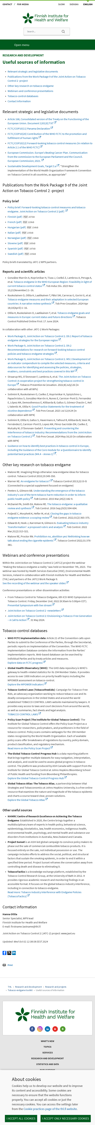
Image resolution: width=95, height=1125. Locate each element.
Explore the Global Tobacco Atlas (28, 800)
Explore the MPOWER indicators (27, 684)
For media (23, 4)
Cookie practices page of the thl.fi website (50, 1109)
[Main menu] (47, 44)
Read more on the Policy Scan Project (30, 748)
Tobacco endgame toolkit (20, 990)
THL (10, 986)
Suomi (61, 4)
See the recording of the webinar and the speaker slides (36, 583)
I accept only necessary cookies (65, 1118)
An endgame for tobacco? (37, 481)
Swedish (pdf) (22, 253)
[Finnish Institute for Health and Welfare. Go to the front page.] (47, 1014)
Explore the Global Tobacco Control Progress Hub (37, 778)
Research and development (28, 986)
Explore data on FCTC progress (26, 662)
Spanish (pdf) (21, 248)
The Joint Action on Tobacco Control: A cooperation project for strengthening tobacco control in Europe (49, 381)
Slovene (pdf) (21, 243)
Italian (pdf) (20, 232)
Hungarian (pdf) (23, 227)
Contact (7, 4)
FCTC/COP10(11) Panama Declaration (30, 128)
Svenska (74, 4)
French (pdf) (21, 222)
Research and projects (55, 986)
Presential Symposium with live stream (31, 605)
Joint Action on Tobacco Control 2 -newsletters (36, 610)
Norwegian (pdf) (23, 238)
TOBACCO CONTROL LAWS (24, 714)
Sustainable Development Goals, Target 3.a (33, 166)
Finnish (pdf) (21, 216)
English (87, 4)
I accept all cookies (21, 1118)
